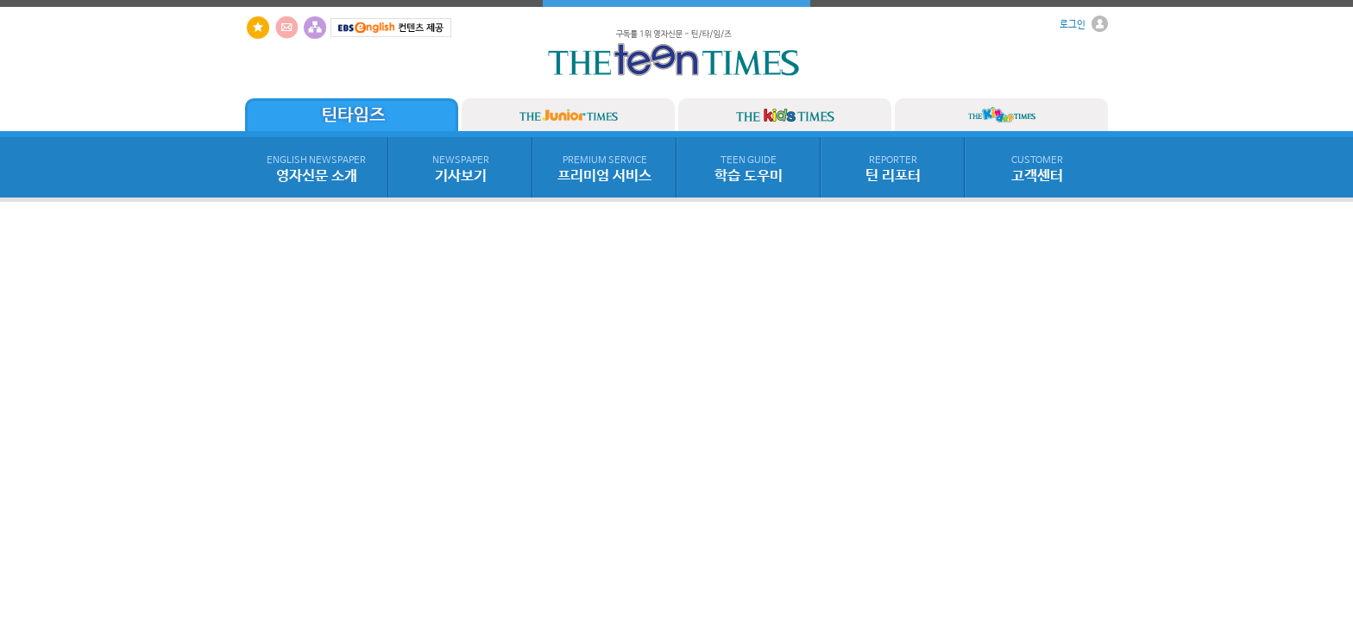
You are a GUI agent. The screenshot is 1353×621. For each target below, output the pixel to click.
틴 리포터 (893, 170)
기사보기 (460, 170)
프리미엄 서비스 (604, 170)
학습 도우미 (748, 170)
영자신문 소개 (316, 170)
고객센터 (1037, 170)
